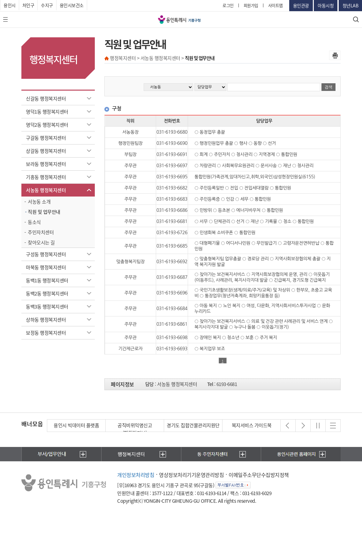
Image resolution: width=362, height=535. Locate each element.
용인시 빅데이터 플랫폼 (76, 425)
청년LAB (350, 5)
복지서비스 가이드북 (252, 425)
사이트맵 (275, 5)
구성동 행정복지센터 (46, 254)
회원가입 (251, 5)
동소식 (34, 222)
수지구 (47, 5)
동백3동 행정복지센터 (47, 306)
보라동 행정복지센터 (46, 163)
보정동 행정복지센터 (46, 332)
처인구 (28, 5)
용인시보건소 (72, 5)
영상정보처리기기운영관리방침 (191, 475)
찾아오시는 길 (41, 242)
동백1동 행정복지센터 (47, 280)
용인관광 (301, 5)
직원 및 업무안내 (44, 211)
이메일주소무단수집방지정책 (259, 475)
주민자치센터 (41, 232)
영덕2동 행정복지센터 (47, 124)
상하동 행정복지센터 (46, 319)
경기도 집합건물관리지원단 (193, 425)
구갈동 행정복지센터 (46, 137)
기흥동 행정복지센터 (46, 177)
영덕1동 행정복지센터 (47, 111)
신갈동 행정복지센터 (46, 98)
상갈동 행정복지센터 (46, 150)
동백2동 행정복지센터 (47, 293)
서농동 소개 (39, 201)
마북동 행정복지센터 (46, 267)
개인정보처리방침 (135, 475)
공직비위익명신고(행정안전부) (134, 429)
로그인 (228, 5)
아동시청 (326, 5)
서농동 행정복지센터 (46, 190)
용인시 (10, 5)
